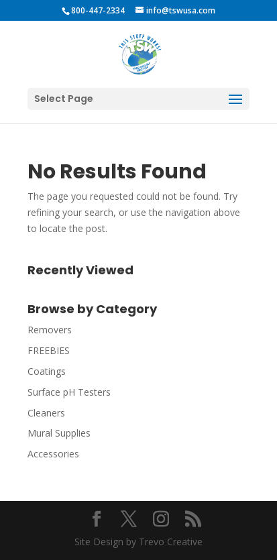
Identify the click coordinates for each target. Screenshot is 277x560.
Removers (49, 329)
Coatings (46, 371)
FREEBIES (48, 350)
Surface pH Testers (69, 392)
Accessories (53, 453)
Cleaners (46, 412)
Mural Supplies (59, 433)
